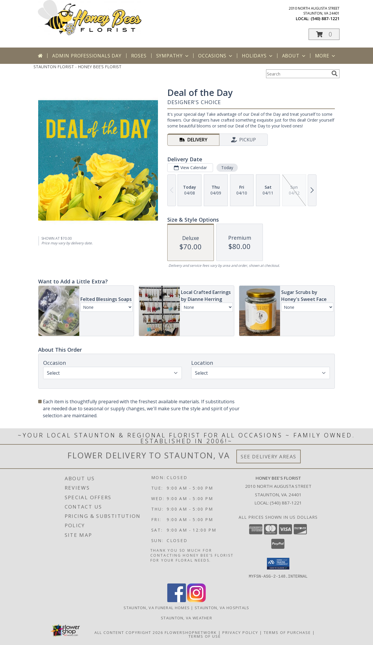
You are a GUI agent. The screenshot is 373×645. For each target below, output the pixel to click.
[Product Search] (297, 74)
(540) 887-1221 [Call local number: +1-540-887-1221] (325, 18)
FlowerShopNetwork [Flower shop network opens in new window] (191, 632)
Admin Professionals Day (86, 55)
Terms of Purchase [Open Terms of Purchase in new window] (287, 632)
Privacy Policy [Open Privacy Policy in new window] (240, 632)
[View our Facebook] (176, 600)
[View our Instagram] (196, 600)
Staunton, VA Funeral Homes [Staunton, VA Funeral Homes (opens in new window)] (157, 607)
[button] (324, 34)
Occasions (215, 55)
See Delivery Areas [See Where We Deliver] (268, 456)
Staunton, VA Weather (186, 617)
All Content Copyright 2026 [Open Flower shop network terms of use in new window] (128, 632)
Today (227, 167)
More (325, 55)
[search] (334, 73)
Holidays (257, 55)
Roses (139, 55)
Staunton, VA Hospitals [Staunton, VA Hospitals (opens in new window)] (222, 607)
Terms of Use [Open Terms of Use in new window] (205, 636)
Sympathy (173, 55)
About (294, 55)
